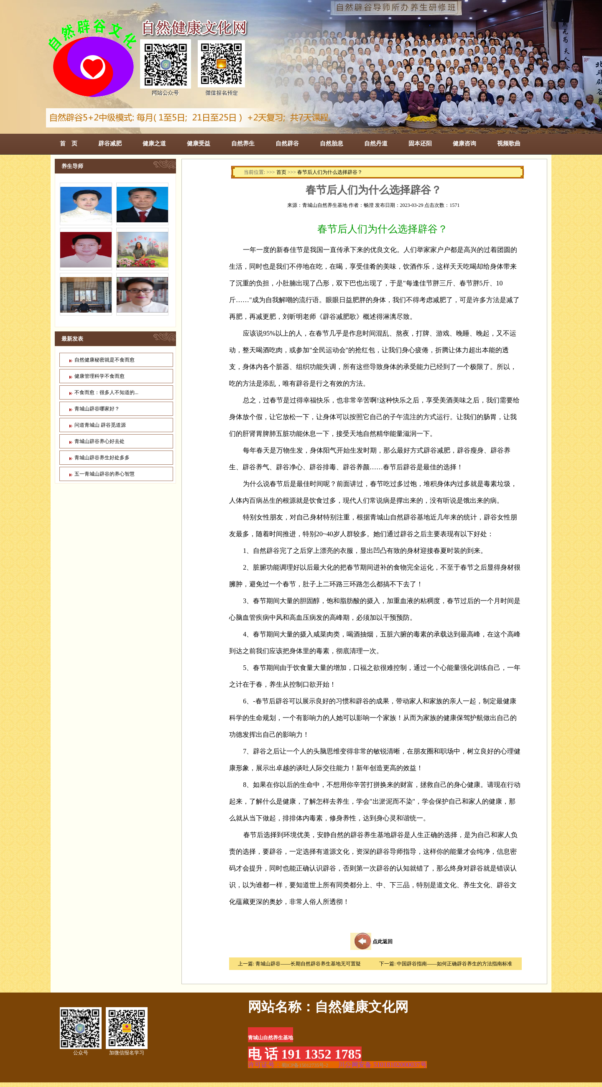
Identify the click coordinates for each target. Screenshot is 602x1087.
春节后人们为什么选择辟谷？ (329, 172)
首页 (281, 172)
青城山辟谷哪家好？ (97, 409)
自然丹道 (376, 143)
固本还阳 (420, 143)
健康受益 (198, 143)
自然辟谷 (287, 143)
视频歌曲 (508, 143)
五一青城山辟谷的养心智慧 (104, 474)
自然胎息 (331, 143)
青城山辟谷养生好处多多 (102, 458)
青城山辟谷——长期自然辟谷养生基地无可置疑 (308, 964)
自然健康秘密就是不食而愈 (104, 360)
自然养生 (243, 143)
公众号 (81, 1031)
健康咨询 (464, 143)
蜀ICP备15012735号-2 (305, 1065)
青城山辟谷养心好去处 (99, 441)
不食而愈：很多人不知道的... (106, 392)
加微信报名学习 (127, 1031)
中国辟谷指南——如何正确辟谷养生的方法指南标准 (454, 964)
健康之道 (154, 143)
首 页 (68, 143)
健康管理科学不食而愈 (99, 376)
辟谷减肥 (110, 143)
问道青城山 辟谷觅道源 (100, 425)
